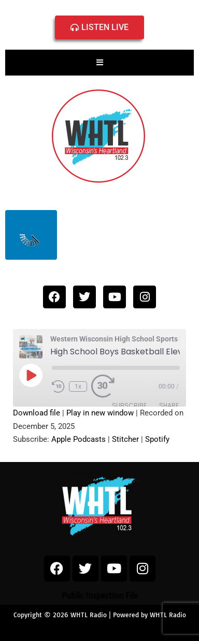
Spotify (157, 439)
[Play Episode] (30, 375)
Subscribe (129, 405)
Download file (36, 413)
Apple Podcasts (78, 439)
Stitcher (125, 439)
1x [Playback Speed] (78, 386)
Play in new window (100, 413)
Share (169, 405)
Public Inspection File (100, 596)
